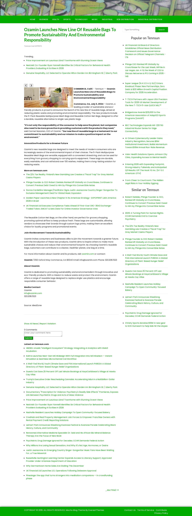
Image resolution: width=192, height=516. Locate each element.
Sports (66, 19)
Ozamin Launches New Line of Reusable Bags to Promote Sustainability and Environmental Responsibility (70, 34)
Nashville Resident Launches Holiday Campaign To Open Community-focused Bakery (68, 412)
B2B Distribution (125, 19)
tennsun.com (96, 7)
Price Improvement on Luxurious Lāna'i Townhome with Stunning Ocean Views (64, 60)
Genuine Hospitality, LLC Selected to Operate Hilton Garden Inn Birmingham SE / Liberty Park (71, 73)
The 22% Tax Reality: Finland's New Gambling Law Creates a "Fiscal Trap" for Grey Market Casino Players (145, 229)
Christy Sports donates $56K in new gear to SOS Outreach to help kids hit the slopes (146, 324)
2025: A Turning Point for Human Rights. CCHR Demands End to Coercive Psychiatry (144, 216)
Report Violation (48, 323)
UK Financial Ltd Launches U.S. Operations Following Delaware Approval (61, 470)
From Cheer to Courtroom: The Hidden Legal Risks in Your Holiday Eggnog (144, 182)
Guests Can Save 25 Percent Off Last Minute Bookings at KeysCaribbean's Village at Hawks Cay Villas (146, 274)
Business (44, 19)
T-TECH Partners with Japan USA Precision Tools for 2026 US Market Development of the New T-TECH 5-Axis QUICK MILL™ (146, 102)
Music (95, 19)
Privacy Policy (161, 513)
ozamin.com (88, 253)
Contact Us (130, 510)
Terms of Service (145, 510)
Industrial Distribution (150, 19)
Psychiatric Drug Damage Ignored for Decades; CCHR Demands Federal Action (65, 440)
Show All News (31, 323)
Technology (81, 19)
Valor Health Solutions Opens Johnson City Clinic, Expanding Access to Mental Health (146, 156)
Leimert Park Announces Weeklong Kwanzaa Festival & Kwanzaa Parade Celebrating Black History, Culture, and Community (144, 302)
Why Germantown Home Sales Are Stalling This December (55, 465)
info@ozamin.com (33, 293)
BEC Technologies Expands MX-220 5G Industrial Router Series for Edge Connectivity (144, 128)
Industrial (107, 19)
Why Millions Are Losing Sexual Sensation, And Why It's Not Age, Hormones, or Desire (67, 445)
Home (32, 19)
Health (55, 19)
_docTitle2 (110, 490)
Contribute (161, 510)
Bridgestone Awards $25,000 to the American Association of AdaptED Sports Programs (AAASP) (145, 115)
